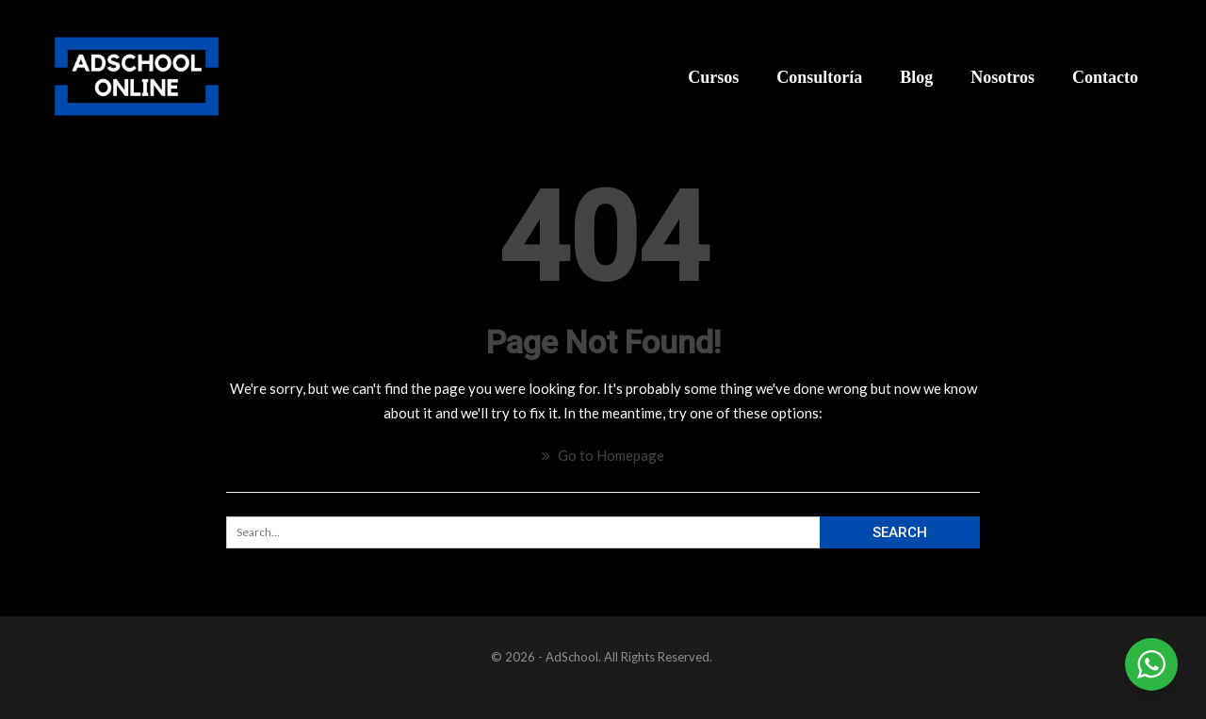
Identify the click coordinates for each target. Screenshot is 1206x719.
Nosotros (1002, 77)
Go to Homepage (603, 455)
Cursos (713, 77)
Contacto (1105, 77)
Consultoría (819, 77)
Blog (916, 77)
